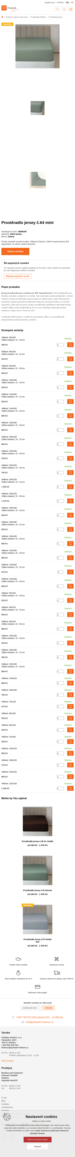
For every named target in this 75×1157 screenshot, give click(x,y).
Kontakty (5, 1104)
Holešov (5, 1078)
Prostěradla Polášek (38, 17)
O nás (4, 1098)
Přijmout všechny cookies (37, 1139)
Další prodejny (7, 1061)
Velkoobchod (7, 1107)
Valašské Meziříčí (9, 1080)
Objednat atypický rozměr (17, 276)
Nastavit (37, 1146)
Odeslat (48, 1008)
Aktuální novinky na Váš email (37, 1003)
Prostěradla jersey (55, 17)
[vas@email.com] (31, 1008)
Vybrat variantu (15, 251)
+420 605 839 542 (9, 1045)
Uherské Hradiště (9, 1075)
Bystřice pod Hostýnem (12, 1073)
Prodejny (5, 1110)
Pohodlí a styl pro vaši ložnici (17, 17)
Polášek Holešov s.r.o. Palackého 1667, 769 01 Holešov (11, 1040)
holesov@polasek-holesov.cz (14, 1047)
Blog (3, 1101)
